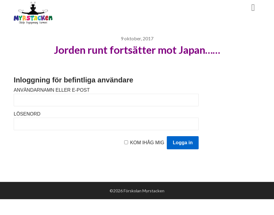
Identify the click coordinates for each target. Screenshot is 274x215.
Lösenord (27, 113)
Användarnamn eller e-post (52, 90)
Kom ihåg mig (147, 142)
